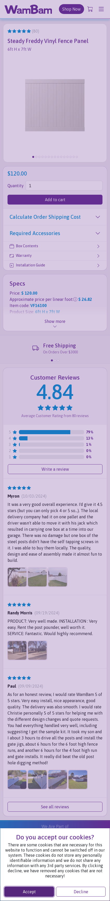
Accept (29, 891)
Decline (81, 891)
